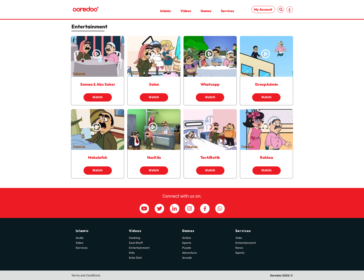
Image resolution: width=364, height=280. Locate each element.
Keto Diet (135, 257)
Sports (186, 242)
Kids (132, 252)
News (239, 247)
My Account (263, 9)
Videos (185, 11)
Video (79, 242)
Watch (97, 97)
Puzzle (186, 247)
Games (206, 11)
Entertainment (139, 247)
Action (186, 238)
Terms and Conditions (85, 275)
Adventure (189, 252)
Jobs (238, 238)
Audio (79, 238)
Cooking (134, 238)
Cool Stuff (136, 242)
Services (227, 11)
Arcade (187, 257)
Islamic (165, 11)
